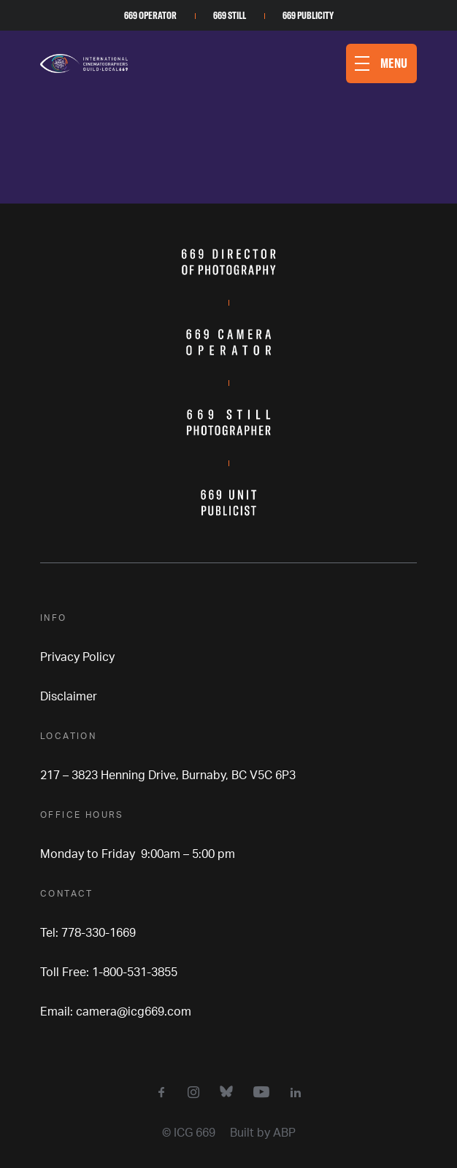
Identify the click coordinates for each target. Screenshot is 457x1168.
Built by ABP (263, 1133)
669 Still (229, 15)
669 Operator (150, 15)
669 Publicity (308, 15)
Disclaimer (68, 697)
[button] (381, 63)
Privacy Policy (77, 657)
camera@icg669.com (133, 1012)
